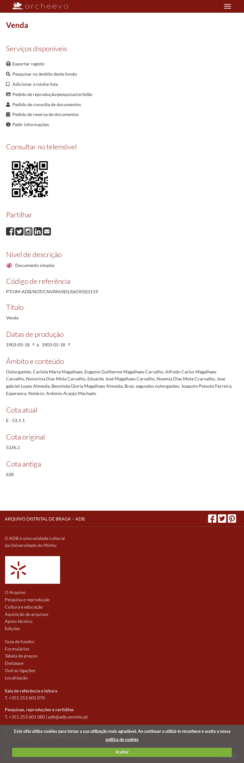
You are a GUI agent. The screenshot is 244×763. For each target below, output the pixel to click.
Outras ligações (20, 670)
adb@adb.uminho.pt (68, 716)
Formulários (17, 648)
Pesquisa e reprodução (27, 599)
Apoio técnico (18, 621)
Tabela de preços (21, 655)
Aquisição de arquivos (26, 614)
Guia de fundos (19, 641)
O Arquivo (15, 592)
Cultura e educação (24, 607)
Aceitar (122, 751)
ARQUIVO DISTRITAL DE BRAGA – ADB (45, 518)
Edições (12, 628)
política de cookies (122, 739)
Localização (16, 677)
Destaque (14, 663)
